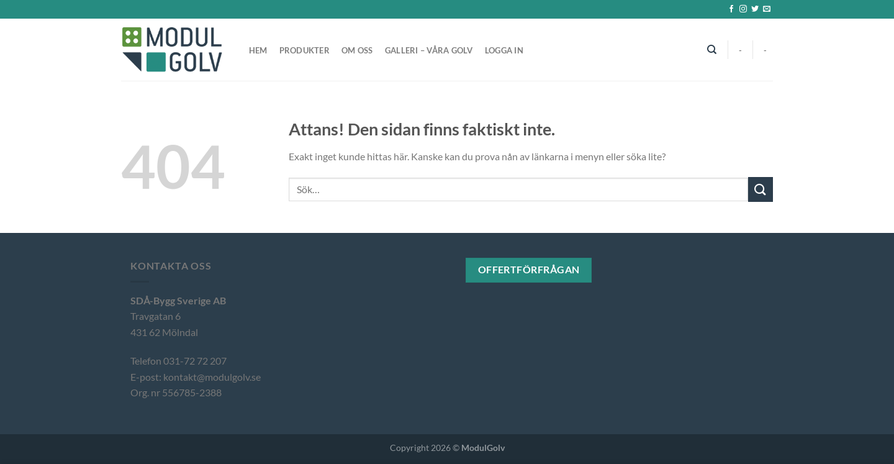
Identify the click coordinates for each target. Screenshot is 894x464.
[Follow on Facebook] (731, 9)
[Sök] (712, 49)
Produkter (304, 50)
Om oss (357, 50)
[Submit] (760, 189)
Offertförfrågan (529, 269)
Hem (258, 50)
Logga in (504, 50)
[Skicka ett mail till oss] (766, 9)
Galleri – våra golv (429, 50)
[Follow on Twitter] (755, 9)
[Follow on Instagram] (743, 9)
